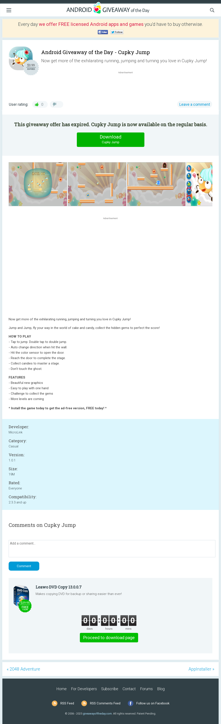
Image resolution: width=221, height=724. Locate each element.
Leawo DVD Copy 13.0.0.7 (59, 587)
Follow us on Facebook (152, 703)
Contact (129, 689)
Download (110, 139)
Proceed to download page (109, 637)
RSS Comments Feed (105, 703)
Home (61, 689)
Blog (161, 689)
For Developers (84, 689)
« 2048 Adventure (23, 669)
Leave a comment (194, 104)
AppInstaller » (201, 669)
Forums (146, 689)
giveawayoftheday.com (97, 713)
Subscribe (109, 689)
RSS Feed (67, 703)
